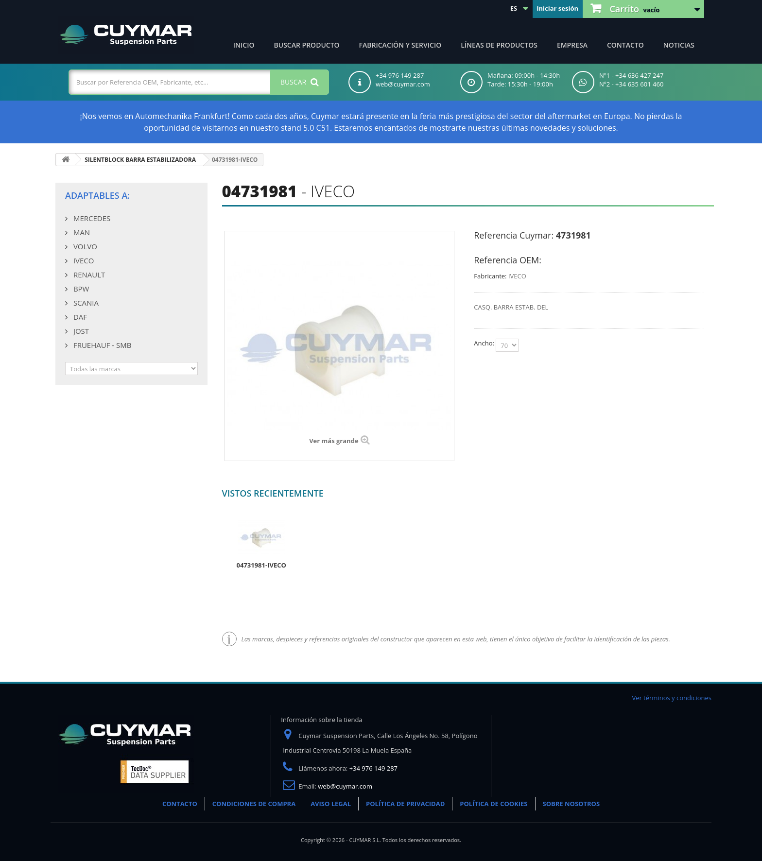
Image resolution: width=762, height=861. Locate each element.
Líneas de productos (499, 45)
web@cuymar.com (345, 786)
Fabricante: (490, 276)
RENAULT (88, 274)
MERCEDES (90, 218)
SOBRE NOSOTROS (571, 803)
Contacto (625, 45)
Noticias (678, 45)
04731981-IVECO (261, 565)
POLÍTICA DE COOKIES (493, 803)
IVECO (82, 260)
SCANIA (85, 303)
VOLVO (84, 246)
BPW (80, 288)
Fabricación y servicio (400, 45)
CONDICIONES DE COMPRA (253, 803)
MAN (80, 232)
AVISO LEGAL (331, 803)
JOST (80, 331)
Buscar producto (307, 45)
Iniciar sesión (557, 8)
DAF (79, 317)
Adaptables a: (97, 195)
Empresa (572, 45)
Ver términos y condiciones (671, 697)
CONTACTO (179, 803)
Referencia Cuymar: (514, 235)
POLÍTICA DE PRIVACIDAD (405, 803)
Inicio (244, 45)
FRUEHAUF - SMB (101, 345)
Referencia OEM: (507, 260)
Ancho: (485, 343)
